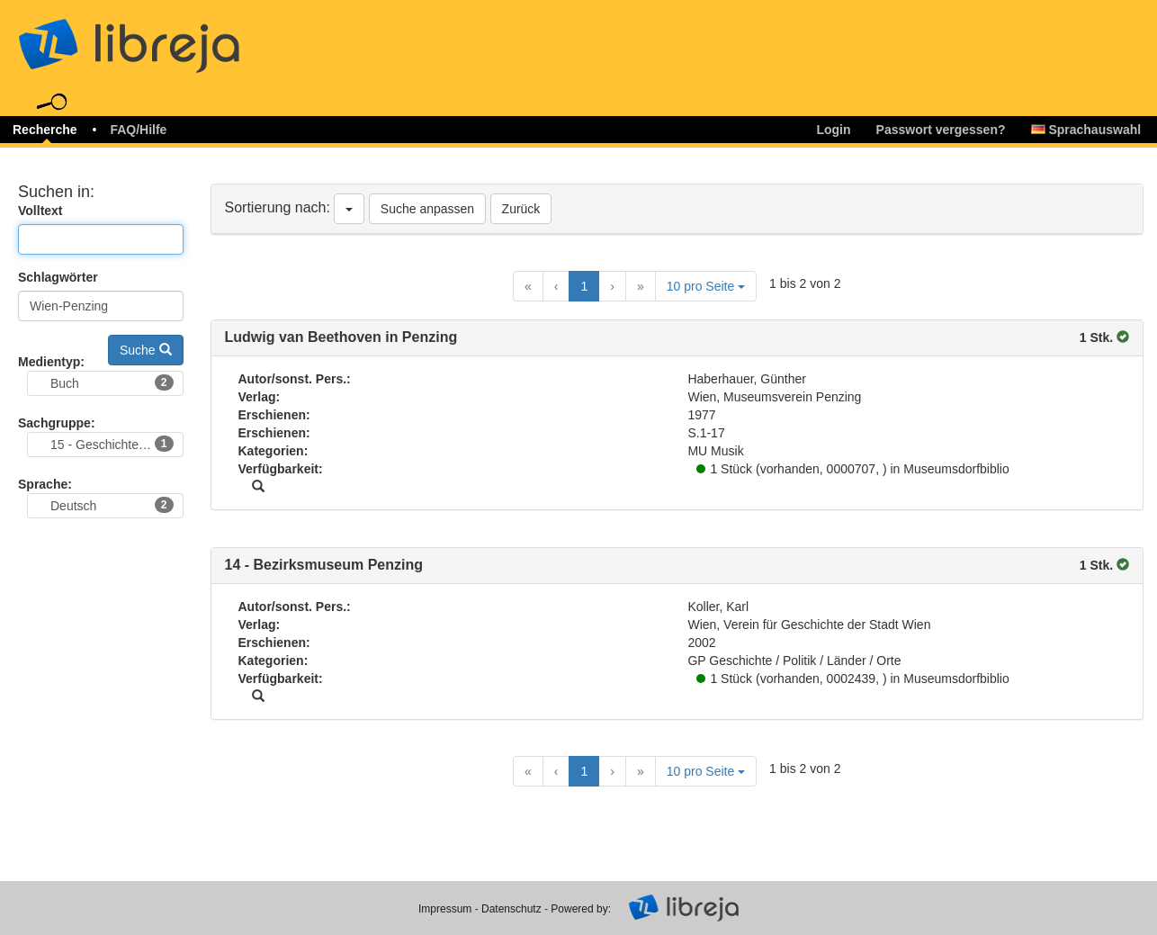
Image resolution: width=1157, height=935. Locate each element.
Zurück (521, 209)
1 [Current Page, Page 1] (583, 286)
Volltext (40, 210)
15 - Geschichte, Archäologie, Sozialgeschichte (117, 444)
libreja (162, 38)
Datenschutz (511, 909)
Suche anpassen (427, 209)
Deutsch (112, 505)
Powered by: (581, 909)
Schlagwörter (58, 277)
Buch (112, 382)
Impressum (444, 909)
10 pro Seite (706, 286)
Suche (146, 350)
